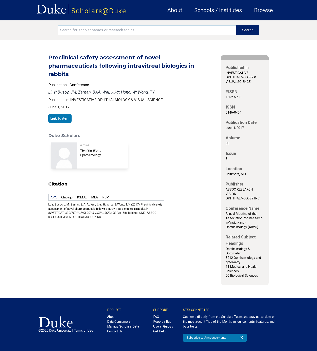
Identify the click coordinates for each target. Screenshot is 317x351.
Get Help (159, 331)
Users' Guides (163, 326)
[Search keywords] (147, 30)
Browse (263, 10)
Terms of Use (83, 330)
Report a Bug (162, 322)
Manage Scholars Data (123, 326)
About (174, 10)
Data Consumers (119, 322)
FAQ (156, 317)
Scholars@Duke (98, 11)
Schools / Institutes (218, 10)
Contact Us (115, 331)
